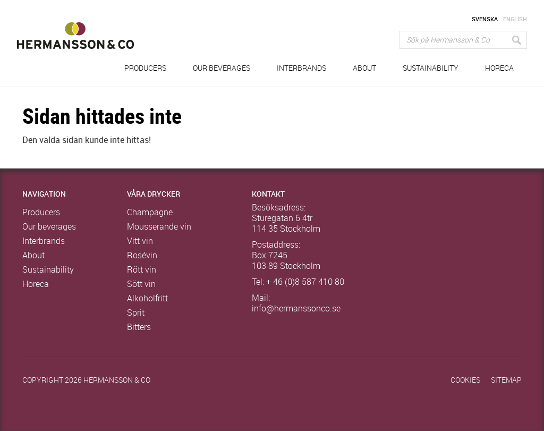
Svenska (485, 19)
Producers (145, 68)
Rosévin (142, 255)
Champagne (150, 212)
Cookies (465, 380)
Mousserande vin (159, 227)
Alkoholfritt (147, 298)
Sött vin (141, 284)
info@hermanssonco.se (296, 308)
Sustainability (430, 68)
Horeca (499, 68)
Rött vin (141, 270)
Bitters (139, 327)
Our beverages (221, 68)
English (515, 19)
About (364, 68)
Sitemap (506, 380)
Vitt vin (140, 241)
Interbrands (301, 68)
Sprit (135, 313)
